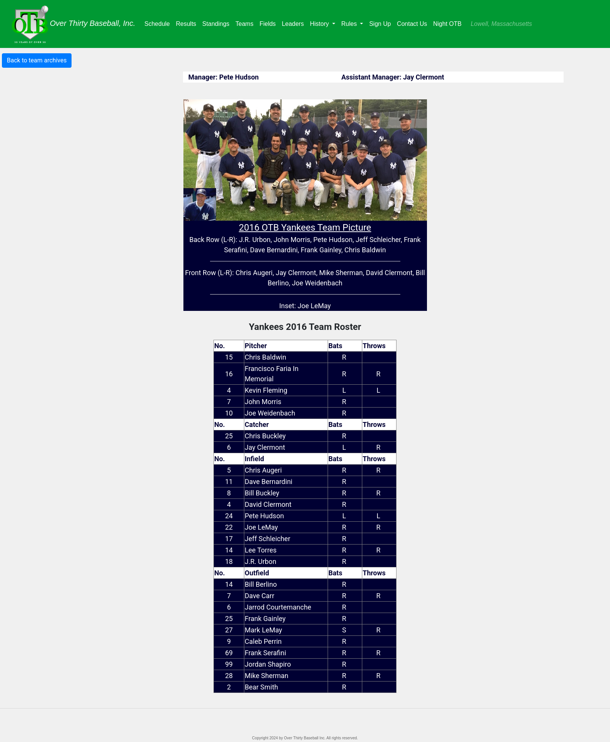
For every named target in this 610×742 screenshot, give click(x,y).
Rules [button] (349, 24)
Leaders (294, 23)
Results (187, 23)
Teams (246, 23)
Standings (217, 23)
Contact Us (412, 24)
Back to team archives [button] (37, 60)
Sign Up (380, 24)
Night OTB (447, 24)
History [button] (320, 24)
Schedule (159, 23)
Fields (269, 23)
